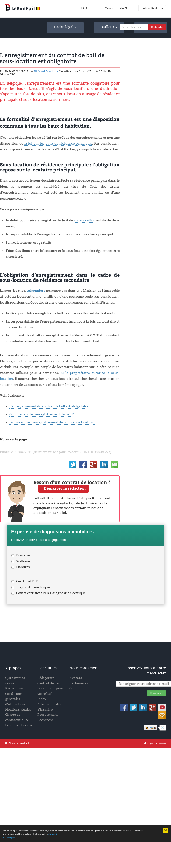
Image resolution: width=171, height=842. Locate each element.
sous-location (84, 220)
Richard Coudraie (46, 71)
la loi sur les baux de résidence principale (58, 143)
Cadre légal (65, 27)
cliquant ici (53, 834)
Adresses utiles (49, 704)
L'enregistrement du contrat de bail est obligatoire (48, 406)
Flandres (20, 567)
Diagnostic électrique (30, 587)
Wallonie (20, 561)
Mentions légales (18, 710)
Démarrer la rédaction (65, 488)
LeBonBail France (18, 725)
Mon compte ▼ (116, 8)
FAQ (84, 8)
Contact (75, 688)
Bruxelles (21, 555)
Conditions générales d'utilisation (15, 699)
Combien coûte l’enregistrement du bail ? (41, 414)
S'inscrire (45, 710)
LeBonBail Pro (152, 8)
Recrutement (47, 715)
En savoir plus (9, 837)
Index (41, 699)
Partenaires (14, 688)
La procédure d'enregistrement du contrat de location (52, 422)
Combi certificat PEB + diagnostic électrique (48, 593)
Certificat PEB (24, 581)
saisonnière (36, 291)
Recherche (45, 720)
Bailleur (109, 27)
